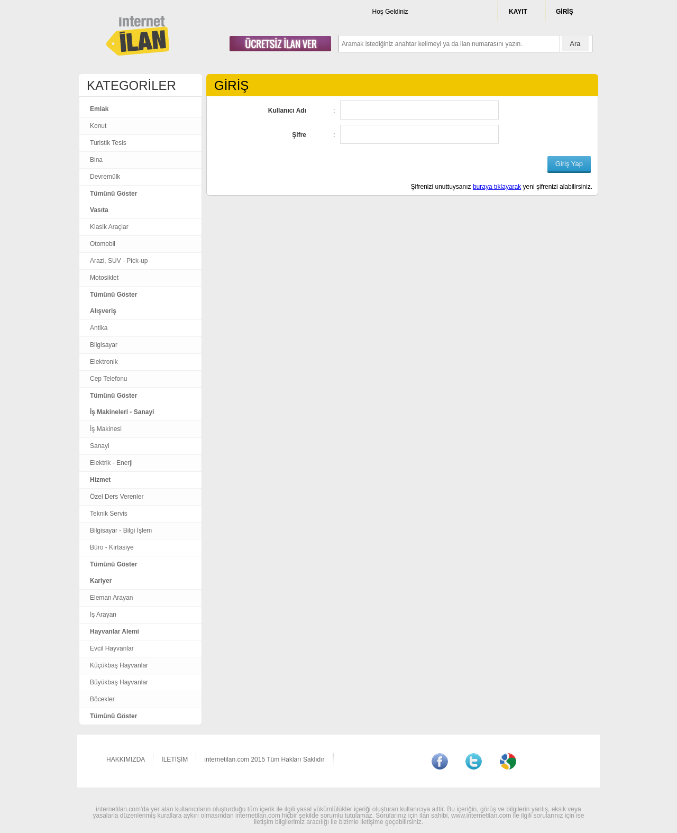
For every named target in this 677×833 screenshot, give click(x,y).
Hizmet (100, 479)
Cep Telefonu (108, 378)
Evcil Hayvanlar (112, 648)
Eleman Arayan (111, 597)
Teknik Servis (108, 513)
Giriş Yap (569, 164)
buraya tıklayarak (497, 186)
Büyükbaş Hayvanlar (119, 682)
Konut (98, 126)
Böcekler (102, 699)
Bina (96, 159)
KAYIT (518, 11)
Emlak (99, 109)
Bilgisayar (103, 345)
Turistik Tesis (108, 143)
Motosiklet (104, 277)
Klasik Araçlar (109, 227)
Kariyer (101, 580)
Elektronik (104, 361)
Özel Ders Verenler (116, 496)
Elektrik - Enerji (111, 462)
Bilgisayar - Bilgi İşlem (121, 530)
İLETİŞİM (174, 759)
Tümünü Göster (113, 193)
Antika (98, 328)
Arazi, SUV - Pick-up (119, 260)
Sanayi (99, 446)
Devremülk (105, 176)
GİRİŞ (564, 11)
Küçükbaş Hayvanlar (119, 665)
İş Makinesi (106, 429)
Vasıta (99, 210)
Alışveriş (103, 311)
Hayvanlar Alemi (114, 631)
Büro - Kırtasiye (112, 547)
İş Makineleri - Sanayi (122, 412)
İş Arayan (103, 614)
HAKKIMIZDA (125, 759)
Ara (575, 44)
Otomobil (102, 244)
